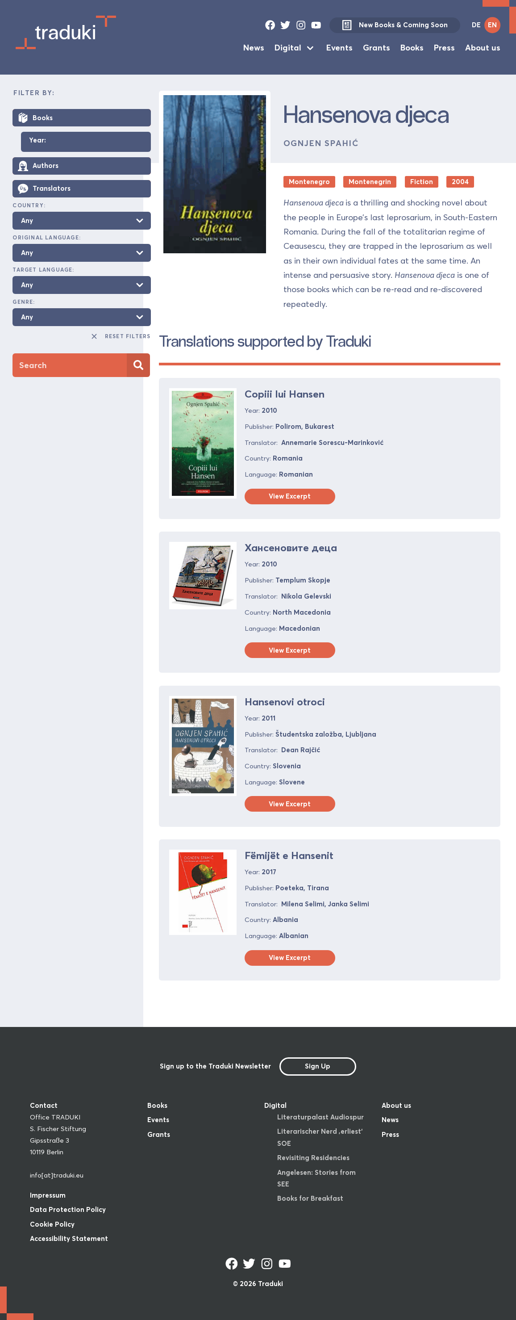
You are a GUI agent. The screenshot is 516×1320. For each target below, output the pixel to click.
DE (476, 25)
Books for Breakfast (310, 1198)
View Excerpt (290, 496)
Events (339, 47)
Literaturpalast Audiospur (320, 1117)
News (253, 47)
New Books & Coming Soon (395, 25)
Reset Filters (120, 336)
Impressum (48, 1195)
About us (482, 47)
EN (492, 25)
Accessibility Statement (69, 1238)
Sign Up (317, 1066)
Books (412, 47)
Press (444, 47)
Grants (376, 47)
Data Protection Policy (68, 1209)
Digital (288, 47)
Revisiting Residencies (313, 1157)
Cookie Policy (52, 1224)
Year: (37, 140)
